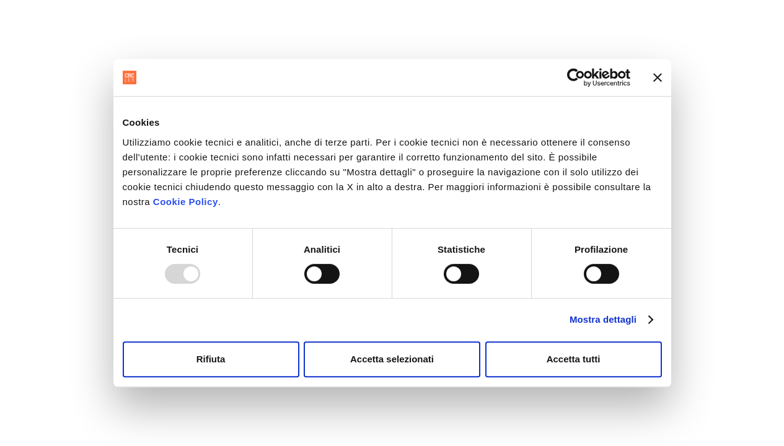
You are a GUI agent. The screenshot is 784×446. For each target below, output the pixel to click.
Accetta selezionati (392, 359)
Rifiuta (211, 359)
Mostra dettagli (603, 319)
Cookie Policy (185, 201)
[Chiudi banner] (657, 77)
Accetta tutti (574, 359)
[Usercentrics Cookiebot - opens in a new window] (576, 77)
